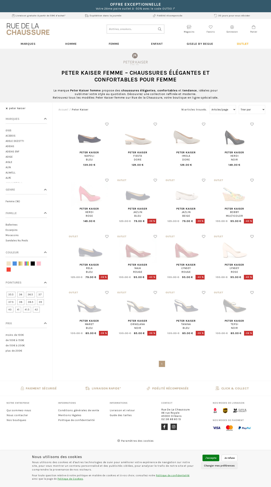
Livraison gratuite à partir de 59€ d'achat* (39, 15)
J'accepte (210, 458)
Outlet (243, 44)
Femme (114, 44)
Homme (71, 44)
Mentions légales (69, 415)
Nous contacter (17, 415)
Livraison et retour (122, 410)
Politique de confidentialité (76, 420)
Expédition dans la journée (103, 15)
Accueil (63, 109)
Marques (28, 44)
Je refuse (229, 458)
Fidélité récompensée (168, 15)
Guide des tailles (121, 415)
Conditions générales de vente (78, 410)
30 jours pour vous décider (232, 15)
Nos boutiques (16, 420)
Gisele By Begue (200, 44)
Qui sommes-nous (19, 410)
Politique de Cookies (70, 478)
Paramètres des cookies (135, 440)
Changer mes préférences (219, 465)
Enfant (157, 44)
